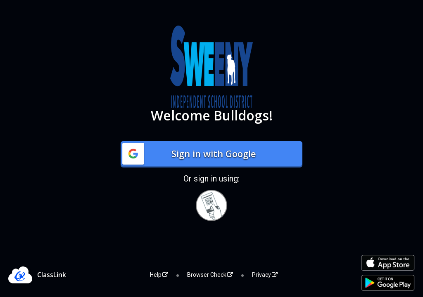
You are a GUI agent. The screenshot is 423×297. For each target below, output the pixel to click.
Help (159, 274)
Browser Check (210, 274)
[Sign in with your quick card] (211, 205)
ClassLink (51, 274)
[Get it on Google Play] (388, 283)
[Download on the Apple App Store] (388, 263)
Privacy (265, 274)
